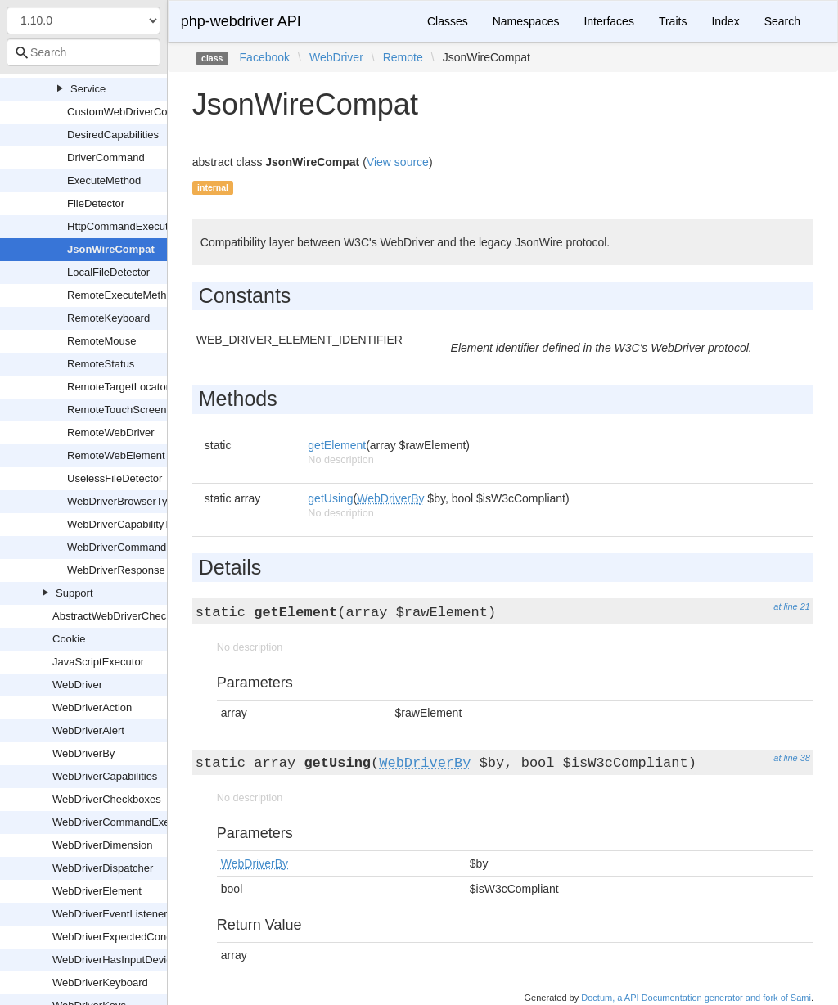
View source (398, 162)
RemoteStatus (100, 364)
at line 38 (791, 758)
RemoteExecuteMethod (122, 295)
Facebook (265, 57)
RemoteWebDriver (111, 432)
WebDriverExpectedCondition (121, 937)
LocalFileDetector (108, 272)
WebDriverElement (97, 891)
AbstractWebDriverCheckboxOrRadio (140, 616)
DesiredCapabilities (113, 134)
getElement (337, 445)
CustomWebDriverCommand (135, 112)
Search (782, 21)
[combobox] (83, 52)
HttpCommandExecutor (122, 226)
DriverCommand (106, 157)
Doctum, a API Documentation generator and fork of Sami (696, 998)
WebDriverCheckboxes (106, 799)
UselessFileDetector (114, 478)
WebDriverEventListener (110, 914)
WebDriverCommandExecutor (122, 822)
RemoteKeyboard (108, 318)
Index (725, 21)
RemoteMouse (102, 341)
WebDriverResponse (116, 570)
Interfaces (608, 21)
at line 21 (791, 606)
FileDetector (95, 203)
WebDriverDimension (102, 845)
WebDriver (77, 684)
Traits (673, 21)
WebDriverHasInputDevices (117, 959)
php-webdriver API (241, 21)
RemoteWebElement (116, 455)
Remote (403, 57)
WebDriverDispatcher (102, 868)
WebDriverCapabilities (104, 776)
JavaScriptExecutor (98, 662)
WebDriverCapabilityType (127, 524)
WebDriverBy (83, 753)
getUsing (330, 498)
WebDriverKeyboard (100, 982)
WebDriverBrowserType (123, 501)
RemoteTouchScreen (116, 409)
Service (88, 89)
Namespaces (526, 21)
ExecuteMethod (104, 180)
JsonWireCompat (111, 249)
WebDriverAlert (88, 730)
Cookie (68, 639)
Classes (447, 21)
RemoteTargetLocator (118, 387)
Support (74, 593)
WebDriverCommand (116, 547)
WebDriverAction (92, 707)
